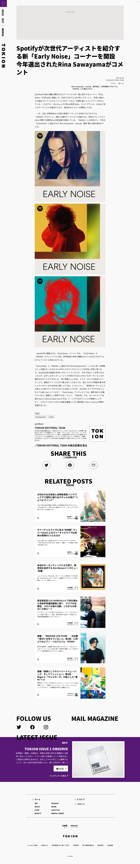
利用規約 (76, 845)
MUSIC (113, 83)
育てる (121, 83)
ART (36, 803)
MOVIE (54, 806)
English (74, 825)
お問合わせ (44, 845)
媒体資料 (101, 845)
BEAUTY (38, 813)
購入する (60, 768)
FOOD (37, 810)
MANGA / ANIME (57, 813)
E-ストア (81, 799)
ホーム (37, 799)
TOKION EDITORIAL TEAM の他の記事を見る (61, 445)
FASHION (55, 803)
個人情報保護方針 (88, 845)
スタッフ (81, 804)
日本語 (64, 825)
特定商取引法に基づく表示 (60, 845)
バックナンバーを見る (57, 776)
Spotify (51, 417)
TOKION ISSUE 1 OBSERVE (46, 748)
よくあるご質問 (32, 845)
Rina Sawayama (40, 417)
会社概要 (110, 845)
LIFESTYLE (55, 810)
